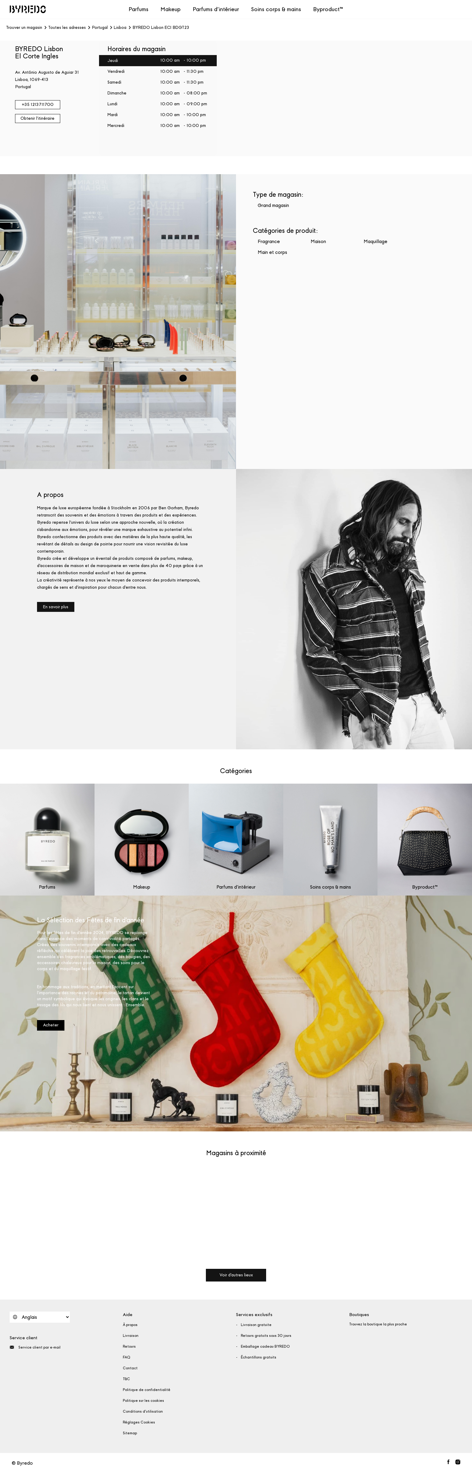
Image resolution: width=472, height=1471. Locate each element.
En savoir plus (55, 606)
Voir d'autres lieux (236, 1275)
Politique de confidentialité (146, 1390)
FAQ (126, 1357)
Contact (130, 1368)
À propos (130, 1325)
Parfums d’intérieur (216, 9)
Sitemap (130, 1433)
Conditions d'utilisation (143, 1411)
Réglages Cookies (139, 1422)
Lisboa (120, 28)
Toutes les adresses (67, 28)
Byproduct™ (328, 9)
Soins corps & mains (276, 9)
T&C (126, 1379)
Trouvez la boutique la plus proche (378, 1324)
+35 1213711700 (38, 104)
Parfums (138, 9)
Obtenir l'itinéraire (37, 118)
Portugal (100, 28)
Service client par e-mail (35, 1347)
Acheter (50, 1025)
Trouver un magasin (24, 28)
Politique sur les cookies (143, 1401)
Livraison (130, 1336)
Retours (129, 1346)
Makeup (170, 9)
